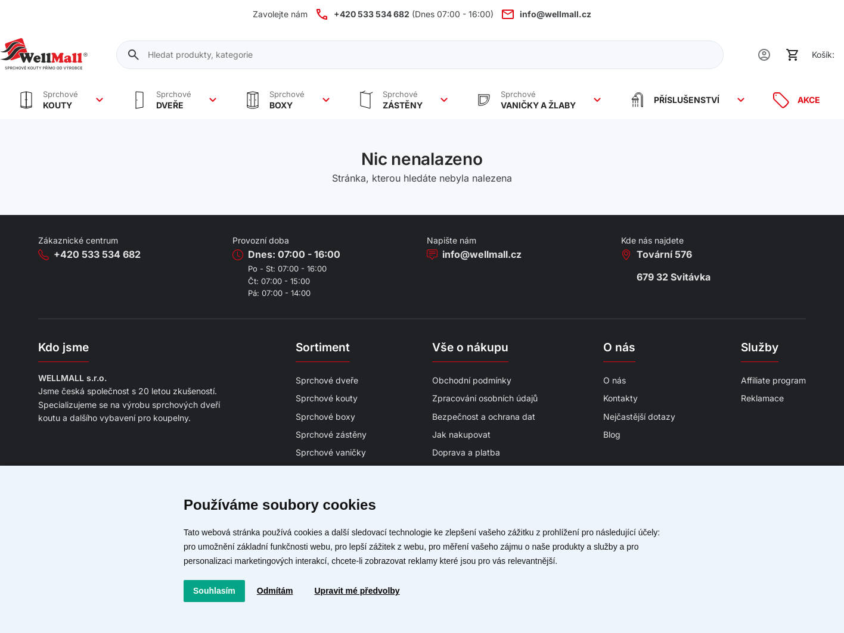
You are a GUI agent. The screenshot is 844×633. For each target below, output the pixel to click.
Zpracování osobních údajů (485, 398)
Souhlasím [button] (214, 590)
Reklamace (762, 398)
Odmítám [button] (275, 590)
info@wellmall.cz (482, 254)
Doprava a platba (466, 452)
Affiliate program (773, 380)
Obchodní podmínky (471, 380)
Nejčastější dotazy (639, 416)
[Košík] (793, 55)
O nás (614, 380)
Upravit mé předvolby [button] (356, 590)
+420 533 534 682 (97, 254)
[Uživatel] (764, 55)
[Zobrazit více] (99, 100)
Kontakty (620, 398)
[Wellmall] (44, 54)
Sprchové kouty (327, 398)
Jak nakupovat (461, 434)
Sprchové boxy (325, 416)
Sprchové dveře (327, 380)
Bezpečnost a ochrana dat (483, 416)
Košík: (823, 54)
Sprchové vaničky (331, 452)
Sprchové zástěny (331, 434)
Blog (611, 434)
